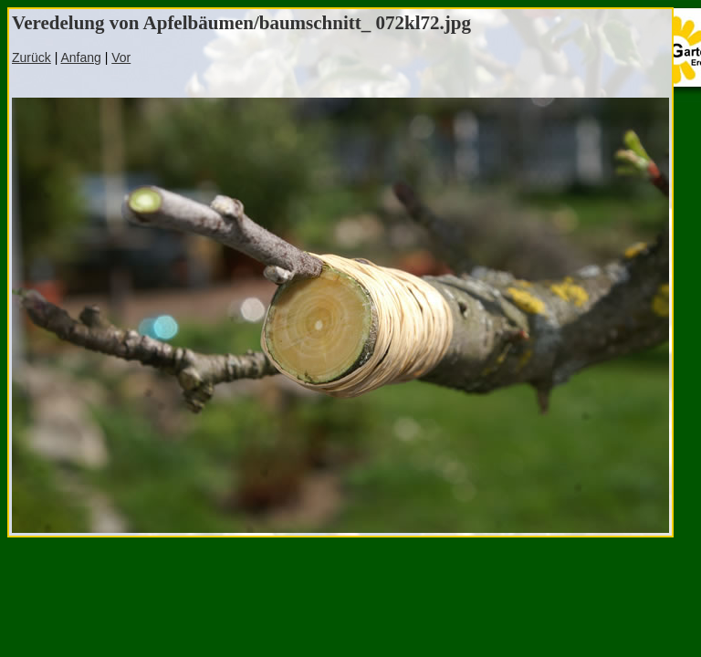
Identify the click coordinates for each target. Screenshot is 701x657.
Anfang (80, 57)
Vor (121, 57)
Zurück (31, 57)
